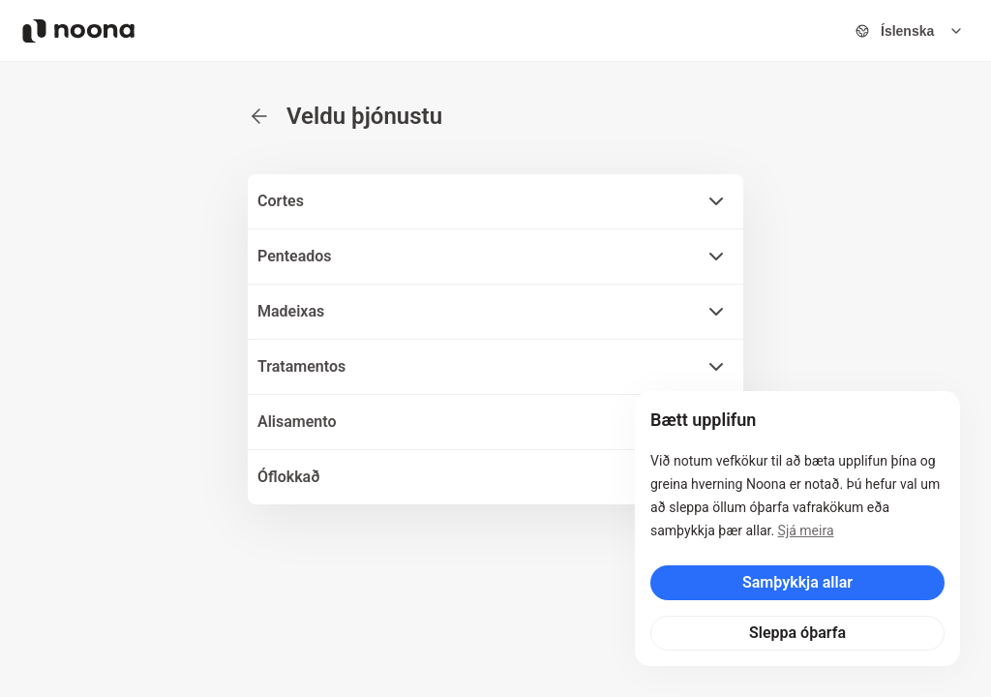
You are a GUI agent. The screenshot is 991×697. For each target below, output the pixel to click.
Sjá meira (806, 530)
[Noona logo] (78, 31)
